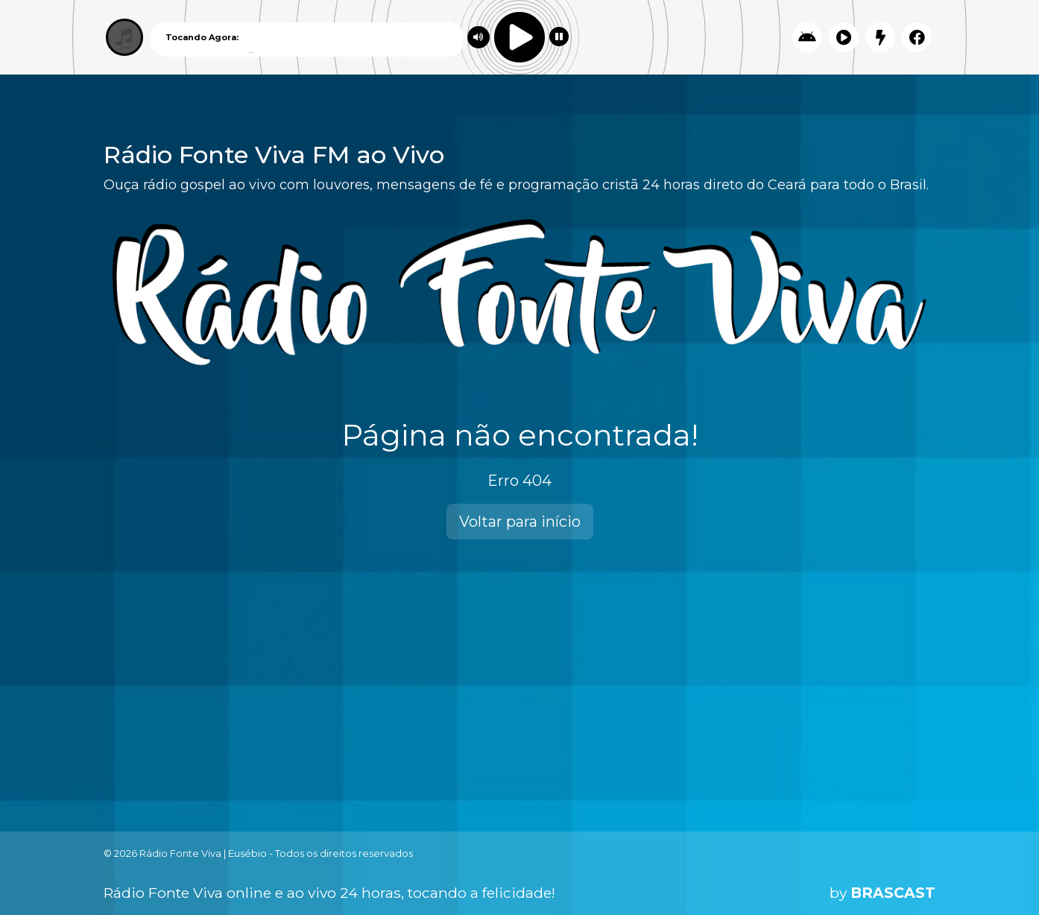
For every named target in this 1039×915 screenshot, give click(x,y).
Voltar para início (520, 522)
